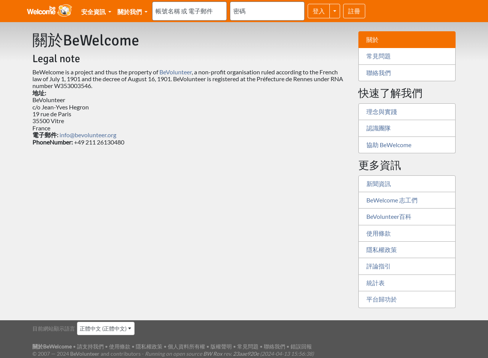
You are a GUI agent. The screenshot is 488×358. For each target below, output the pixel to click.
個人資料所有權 (186, 346)
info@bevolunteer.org (87, 134)
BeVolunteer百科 (388, 216)
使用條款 (378, 233)
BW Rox (212, 353)
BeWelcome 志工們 (391, 200)
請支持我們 (90, 346)
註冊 (354, 10)
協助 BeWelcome (388, 144)
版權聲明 (221, 346)
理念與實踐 (381, 111)
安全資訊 (94, 11)
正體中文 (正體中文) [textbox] (103, 328)
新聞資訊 (378, 183)
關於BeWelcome (52, 346)
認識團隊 (378, 128)
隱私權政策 (381, 249)
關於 (372, 39)
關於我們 (130, 11)
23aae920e (246, 353)
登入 (319, 10)
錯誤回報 (301, 346)
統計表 (375, 282)
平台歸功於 (381, 299)
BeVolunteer (175, 71)
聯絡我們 (378, 72)
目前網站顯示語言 (53, 328)
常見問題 (378, 55)
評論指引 (378, 266)
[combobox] (106, 328)
